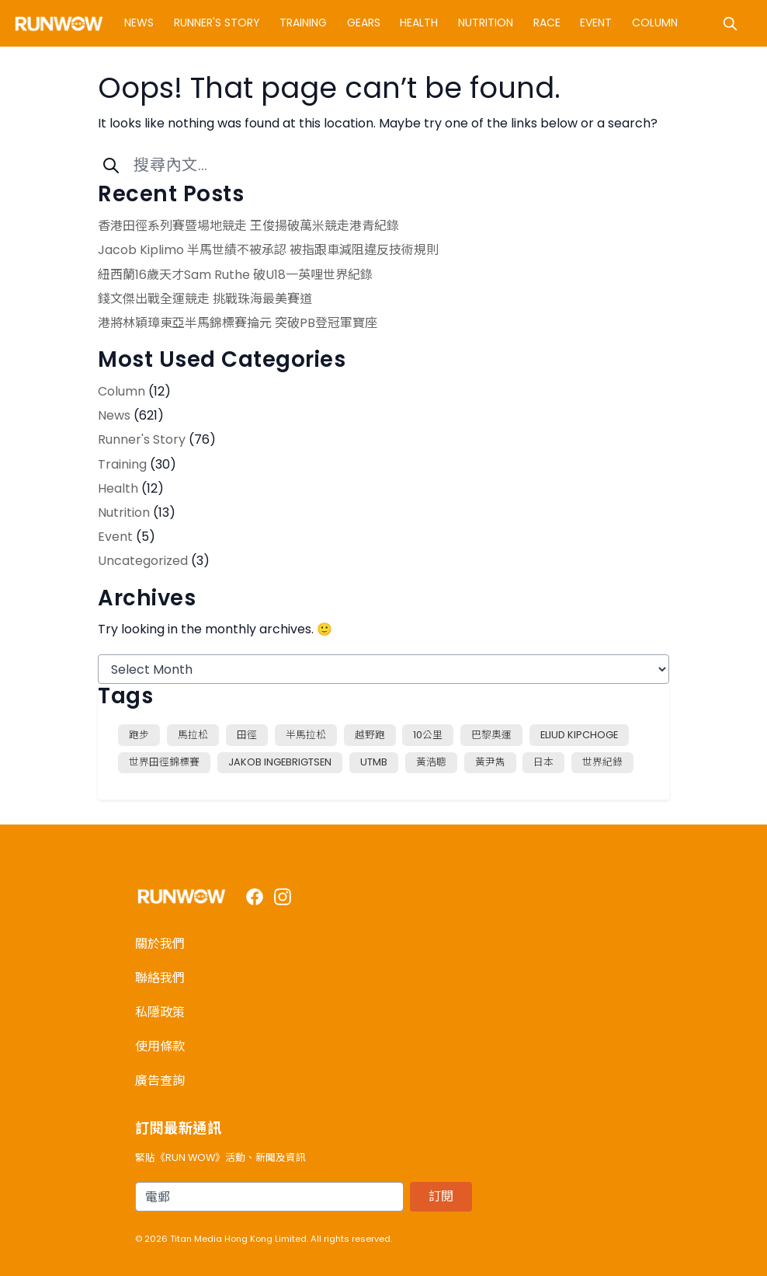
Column (655, 22)
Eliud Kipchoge (579, 734)
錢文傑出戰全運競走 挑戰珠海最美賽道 (205, 299)
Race (546, 22)
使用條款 (160, 1046)
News (139, 22)
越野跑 (370, 734)
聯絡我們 (160, 978)
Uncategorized (143, 561)
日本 (543, 762)
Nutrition (485, 22)
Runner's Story (217, 22)
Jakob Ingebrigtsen (279, 762)
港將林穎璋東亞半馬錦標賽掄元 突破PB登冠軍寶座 (237, 323)
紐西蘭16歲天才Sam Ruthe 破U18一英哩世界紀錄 (235, 275)
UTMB (373, 762)
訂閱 (441, 1196)
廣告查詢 (160, 1080)
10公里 (427, 734)
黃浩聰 (431, 762)
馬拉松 (193, 734)
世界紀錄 (602, 762)
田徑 (247, 734)
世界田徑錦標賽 (164, 762)
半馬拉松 (306, 734)
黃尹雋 (490, 762)
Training (303, 22)
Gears (363, 22)
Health (419, 22)
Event (596, 22)
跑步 (139, 734)
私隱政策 (160, 1012)
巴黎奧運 (491, 734)
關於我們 (160, 944)
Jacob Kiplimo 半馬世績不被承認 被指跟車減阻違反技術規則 (268, 250)
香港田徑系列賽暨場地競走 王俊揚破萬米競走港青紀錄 (248, 226)
